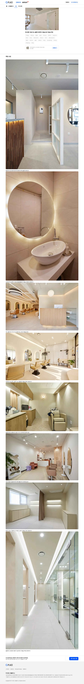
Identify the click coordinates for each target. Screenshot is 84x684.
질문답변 (25, 2)
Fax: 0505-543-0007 (48, 675)
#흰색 (27, 40)
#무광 (32, 42)
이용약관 (12, 669)
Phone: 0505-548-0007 (39, 675)
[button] (77, 61)
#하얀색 (31, 40)
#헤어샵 (32, 35)
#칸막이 (49, 35)
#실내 (40, 35)
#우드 (46, 37)
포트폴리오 (10, 6)
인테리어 (18, 2)
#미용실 (27, 35)
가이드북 (20, 6)
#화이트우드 (36, 37)
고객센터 (7, 669)
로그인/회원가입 (74, 2)
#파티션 (44, 35)
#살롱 (36, 35)
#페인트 (40, 40)
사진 (16, 6)
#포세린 (55, 40)
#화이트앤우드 (52, 37)
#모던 (31, 37)
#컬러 (35, 40)
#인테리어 (55, 35)
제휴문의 (67, 2)
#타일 (44, 40)
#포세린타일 (49, 40)
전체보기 (55, 47)
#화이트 (41, 37)
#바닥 (27, 37)
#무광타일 (28, 42)
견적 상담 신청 (74, 658)
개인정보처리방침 (18, 669)
